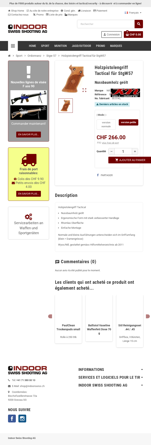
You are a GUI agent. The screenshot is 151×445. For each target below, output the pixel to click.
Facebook (12, 418)
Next (148, 316)
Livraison (84, 10)
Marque (99, 90)
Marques (71, 14)
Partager (105, 175)
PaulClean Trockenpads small (68, 327)
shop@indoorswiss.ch (32, 386)
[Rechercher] (110, 24)
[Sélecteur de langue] (133, 13)
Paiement (100, 10)
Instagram (22, 418)
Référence (100, 94)
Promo (38, 14)
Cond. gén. (68, 10)
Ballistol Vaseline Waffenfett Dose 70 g (99, 329)
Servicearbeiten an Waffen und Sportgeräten (28, 224)
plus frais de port (110, 143)
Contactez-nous (18, 14)
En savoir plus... (28, 134)
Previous (50, 316)
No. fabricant (102, 98)
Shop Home (16, 10)
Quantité (101, 151)
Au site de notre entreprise (42, 10)
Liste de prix (54, 14)
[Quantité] (123, 151)
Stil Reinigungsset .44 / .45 (129, 327)
